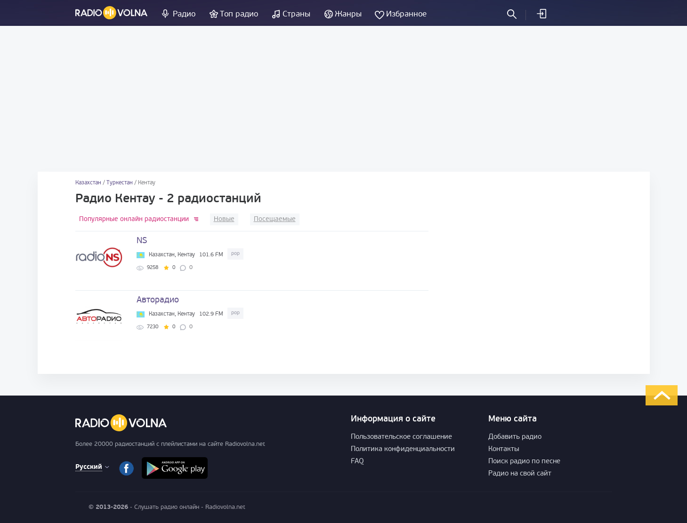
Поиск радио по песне (524, 461)
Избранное (406, 14)
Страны (296, 14)
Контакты (503, 449)
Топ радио (239, 14)
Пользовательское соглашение (401, 437)
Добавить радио (515, 437)
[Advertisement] (343, 99)
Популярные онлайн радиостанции (134, 219)
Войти (541, 13)
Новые (224, 219)
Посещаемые (275, 219)
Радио (184, 14)
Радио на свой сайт (519, 473)
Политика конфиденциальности (403, 449)
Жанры (348, 14)
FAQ (357, 461)
